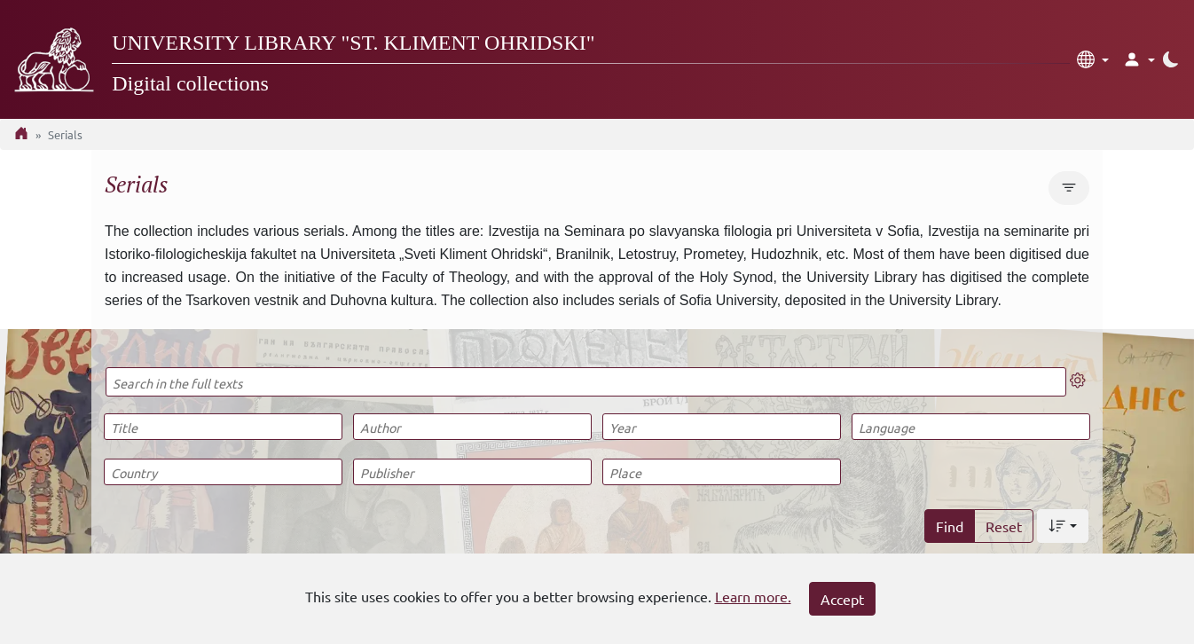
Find (949, 526)
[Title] (223, 426)
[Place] (721, 472)
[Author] (472, 426)
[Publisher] (472, 472)
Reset (1004, 526)
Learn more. (753, 596)
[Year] (721, 426)
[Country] (223, 472)
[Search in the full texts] (586, 382)
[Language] (970, 426)
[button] (1093, 59)
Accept (842, 599)
